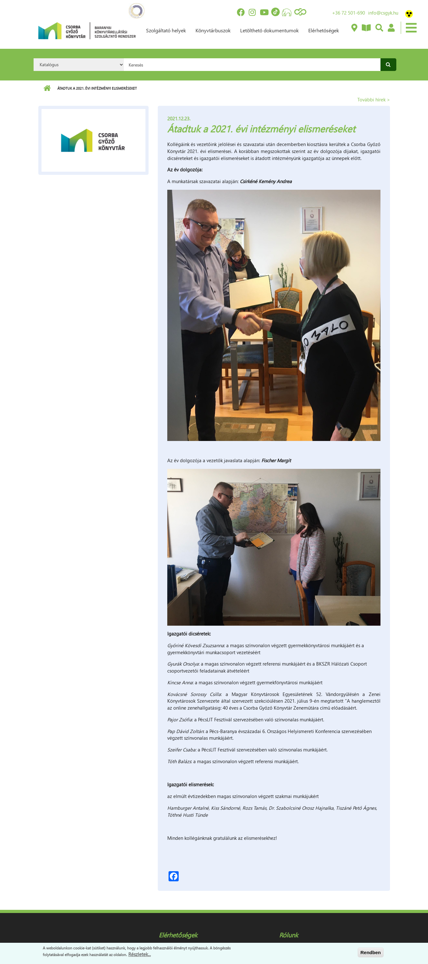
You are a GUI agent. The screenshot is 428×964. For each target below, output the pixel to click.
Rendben (371, 952)
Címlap (47, 88)
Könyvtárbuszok (213, 30)
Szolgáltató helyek (166, 30)
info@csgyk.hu (383, 13)
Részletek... (139, 954)
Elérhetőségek (323, 30)
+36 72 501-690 (348, 13)
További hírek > (373, 99)
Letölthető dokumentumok (269, 30)
